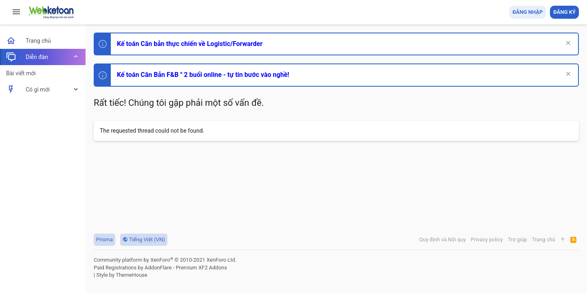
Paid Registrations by (160, 268)
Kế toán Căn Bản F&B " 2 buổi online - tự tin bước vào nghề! (203, 75)
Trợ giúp (517, 239)
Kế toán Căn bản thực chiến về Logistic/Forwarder (189, 44)
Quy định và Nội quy (442, 239)
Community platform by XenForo (165, 260)
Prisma (104, 239)
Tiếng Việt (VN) (144, 239)
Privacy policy (486, 239)
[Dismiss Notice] (567, 43)
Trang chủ (543, 239)
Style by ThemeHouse (121, 275)
